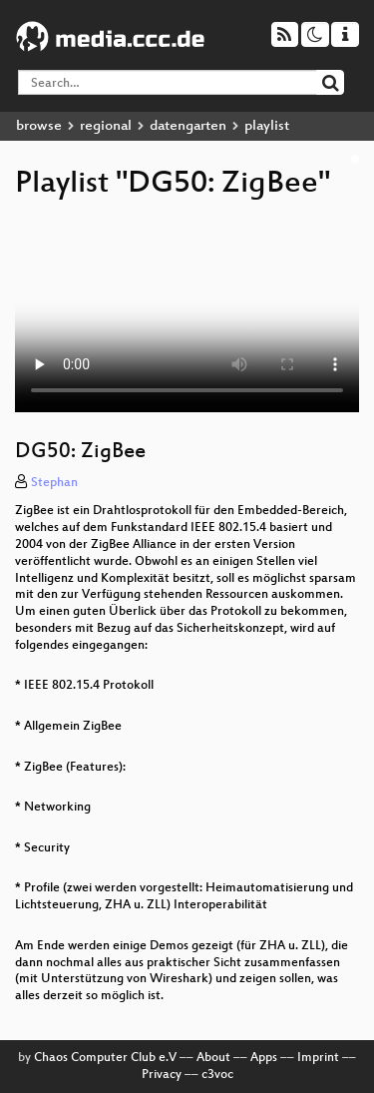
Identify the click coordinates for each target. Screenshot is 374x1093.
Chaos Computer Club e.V (105, 1058)
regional (106, 126)
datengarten (188, 126)
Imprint (318, 1058)
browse (39, 126)
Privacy (162, 1075)
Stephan (54, 483)
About (213, 1058)
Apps (263, 1058)
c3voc (217, 1075)
